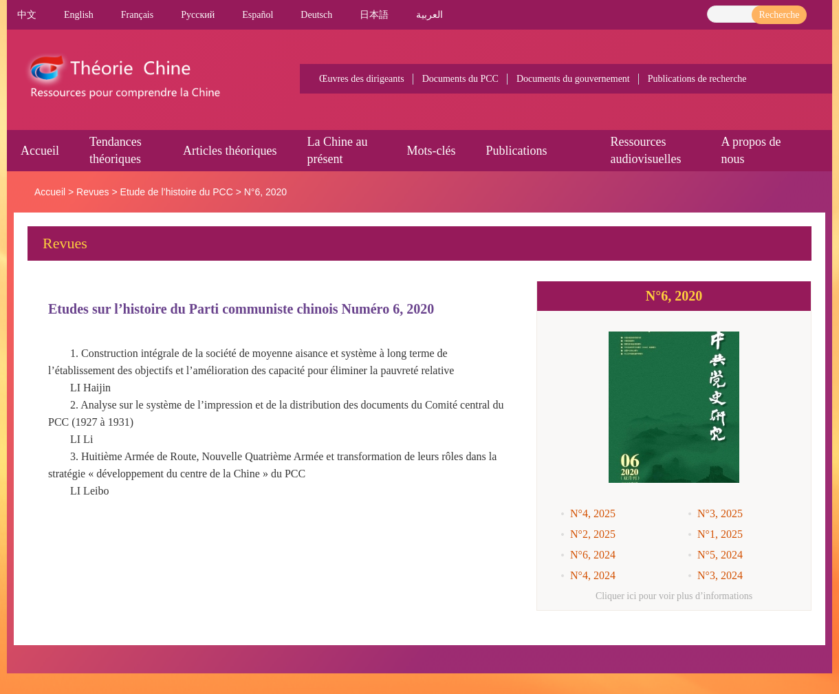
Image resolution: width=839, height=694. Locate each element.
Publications (516, 151)
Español (257, 15)
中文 (26, 15)
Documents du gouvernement (573, 79)
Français (137, 15)
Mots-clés (430, 151)
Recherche (779, 15)
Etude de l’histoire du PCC (176, 191)
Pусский (198, 15)
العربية (429, 15)
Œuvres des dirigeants (361, 79)
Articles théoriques (229, 151)
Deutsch (316, 15)
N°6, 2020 (265, 191)
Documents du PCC (460, 79)
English (79, 15)
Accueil (40, 151)
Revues (92, 191)
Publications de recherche (697, 79)
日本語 (374, 15)
